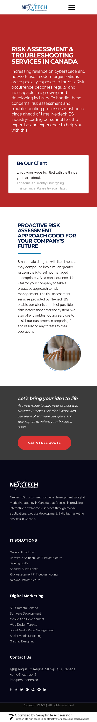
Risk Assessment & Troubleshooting (34, 574)
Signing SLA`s (19, 563)
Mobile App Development (27, 619)
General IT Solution (22, 552)
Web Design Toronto (23, 624)
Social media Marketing (26, 635)
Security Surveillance (24, 569)
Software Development (25, 613)
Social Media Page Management (32, 630)
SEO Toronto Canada (24, 608)
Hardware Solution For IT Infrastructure (36, 558)
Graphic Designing (22, 641)
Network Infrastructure (25, 580)
